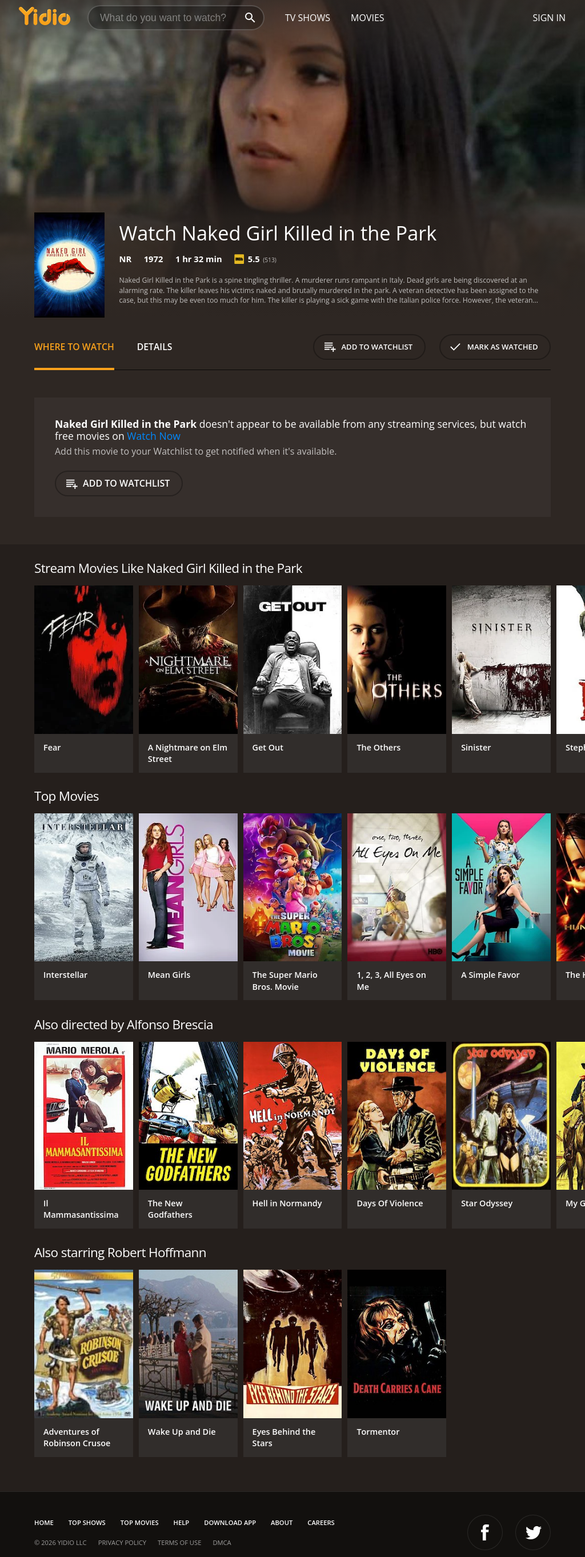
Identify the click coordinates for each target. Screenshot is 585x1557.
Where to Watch (74, 346)
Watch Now (154, 436)
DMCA (222, 1542)
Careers (320, 1522)
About (281, 1522)
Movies (367, 17)
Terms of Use (179, 1542)
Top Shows (87, 1522)
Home (44, 1522)
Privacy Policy (122, 1542)
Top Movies (140, 1522)
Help (182, 1522)
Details (155, 346)
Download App (230, 1522)
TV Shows (307, 17)
